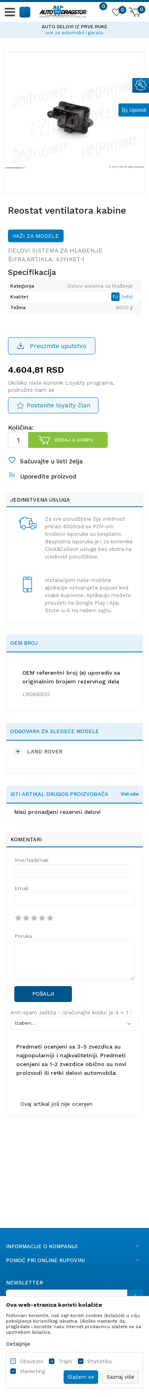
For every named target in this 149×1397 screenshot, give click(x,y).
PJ (116, 297)
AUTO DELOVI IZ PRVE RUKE (74, 26)
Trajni (65, 1361)
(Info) (127, 297)
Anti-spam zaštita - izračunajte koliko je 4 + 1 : (71, 1013)
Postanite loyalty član (58, 405)
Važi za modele (36, 236)
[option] (74, 28)
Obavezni (31, 1361)
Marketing (32, 1371)
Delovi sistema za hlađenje (55, 250)
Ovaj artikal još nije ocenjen (56, 1104)
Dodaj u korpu (74, 440)
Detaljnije (18, 1344)
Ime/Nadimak (31, 860)
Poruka (23, 936)
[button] (25, 11)
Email (21, 888)
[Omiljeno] (116, 13)
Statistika (99, 1361)
